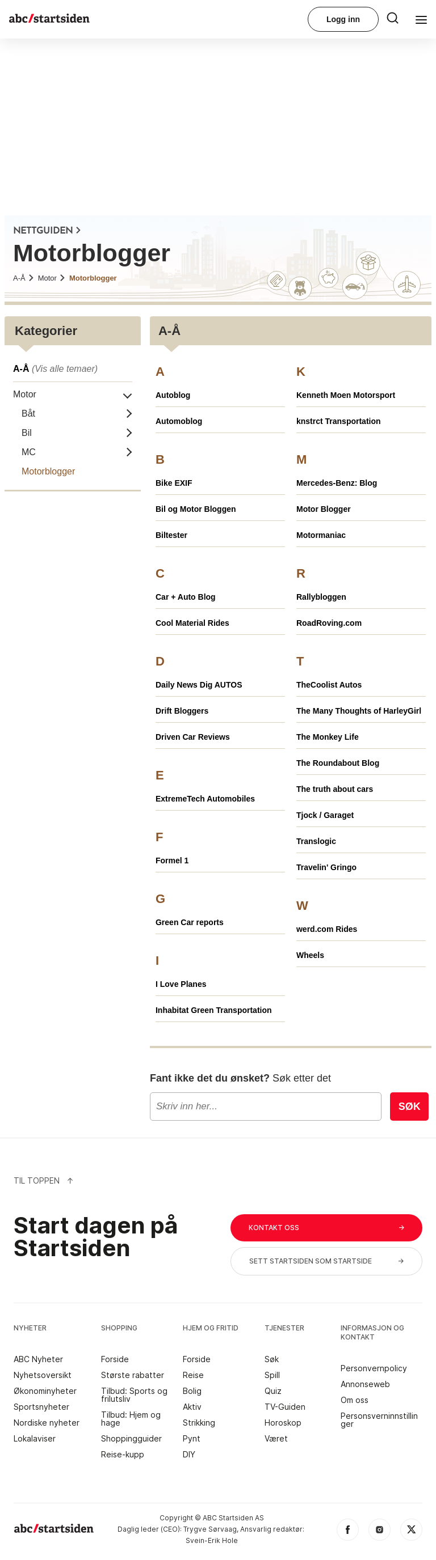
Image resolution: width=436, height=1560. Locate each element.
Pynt (191, 1439)
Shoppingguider (131, 1439)
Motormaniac (321, 535)
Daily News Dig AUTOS (199, 684)
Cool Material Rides (192, 623)
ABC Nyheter (38, 1359)
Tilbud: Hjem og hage (131, 1419)
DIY (189, 1455)
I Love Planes (181, 984)
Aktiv (192, 1407)
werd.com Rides (326, 929)
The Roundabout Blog (337, 763)
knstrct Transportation (338, 421)
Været (276, 1439)
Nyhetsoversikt (43, 1375)
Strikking (199, 1423)
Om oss (354, 1400)
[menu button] (392, 17)
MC (29, 452)
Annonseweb (365, 1384)
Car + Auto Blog (186, 596)
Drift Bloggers (182, 710)
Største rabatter (132, 1375)
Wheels (310, 955)
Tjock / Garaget (325, 815)
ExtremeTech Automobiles (205, 798)
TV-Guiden (285, 1407)
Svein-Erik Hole (212, 1540)
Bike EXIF (174, 483)
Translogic (316, 841)
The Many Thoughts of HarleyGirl (358, 710)
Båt (28, 413)
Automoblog (179, 421)
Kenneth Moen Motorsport (345, 395)
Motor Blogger (323, 509)
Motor (52, 278)
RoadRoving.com (329, 623)
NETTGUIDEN (47, 231)
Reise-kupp (122, 1455)
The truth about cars (334, 789)
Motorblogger (93, 278)
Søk (410, 1106)
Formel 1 (172, 860)
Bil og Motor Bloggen (196, 509)
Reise (193, 1375)
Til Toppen (44, 1180)
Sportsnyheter (41, 1407)
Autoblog (173, 395)
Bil (27, 433)
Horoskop (283, 1423)
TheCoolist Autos (329, 684)
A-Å (24, 278)
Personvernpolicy (374, 1368)
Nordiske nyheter (46, 1423)
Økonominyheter (45, 1391)
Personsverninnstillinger (379, 1420)
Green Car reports (190, 922)
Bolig (192, 1391)
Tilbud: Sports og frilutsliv (134, 1395)
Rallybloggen (321, 596)
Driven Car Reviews (193, 736)
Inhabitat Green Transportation (214, 1010)
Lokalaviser (35, 1439)
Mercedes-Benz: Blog (336, 483)
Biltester (171, 535)
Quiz (273, 1391)
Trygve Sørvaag (210, 1529)
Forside (115, 1359)
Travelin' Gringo (326, 867)
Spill (272, 1375)
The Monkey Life (327, 736)
